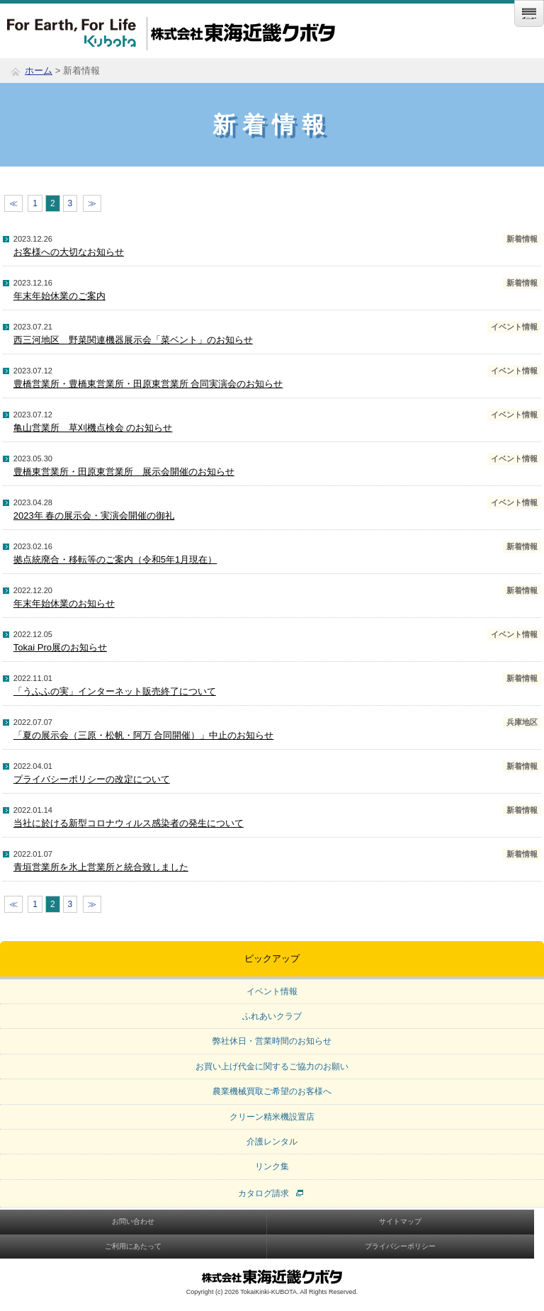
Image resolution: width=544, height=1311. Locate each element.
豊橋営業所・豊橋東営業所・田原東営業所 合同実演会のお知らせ (148, 383)
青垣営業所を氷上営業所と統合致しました (100, 867)
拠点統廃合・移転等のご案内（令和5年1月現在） (115, 559)
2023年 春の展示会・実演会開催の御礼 (94, 515)
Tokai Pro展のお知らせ (60, 647)
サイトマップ (400, 1221)
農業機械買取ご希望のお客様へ (272, 1091)
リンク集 (272, 1166)
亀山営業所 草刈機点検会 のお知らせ (93, 427)
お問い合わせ (133, 1221)
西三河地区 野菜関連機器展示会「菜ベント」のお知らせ (133, 339)
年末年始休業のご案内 (59, 296)
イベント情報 (272, 991)
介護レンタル (272, 1142)
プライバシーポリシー (400, 1246)
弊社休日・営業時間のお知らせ (272, 1041)
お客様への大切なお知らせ (68, 252)
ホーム (38, 70)
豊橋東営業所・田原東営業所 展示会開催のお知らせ (123, 471)
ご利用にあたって (133, 1246)
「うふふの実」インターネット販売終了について (114, 691)
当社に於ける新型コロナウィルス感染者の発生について (128, 823)
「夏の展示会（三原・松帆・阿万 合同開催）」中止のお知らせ (143, 735)
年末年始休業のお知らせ (64, 603)
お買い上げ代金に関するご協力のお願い (272, 1066)
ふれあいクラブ (272, 1016)
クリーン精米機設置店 (272, 1117)
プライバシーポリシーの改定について (91, 779)
